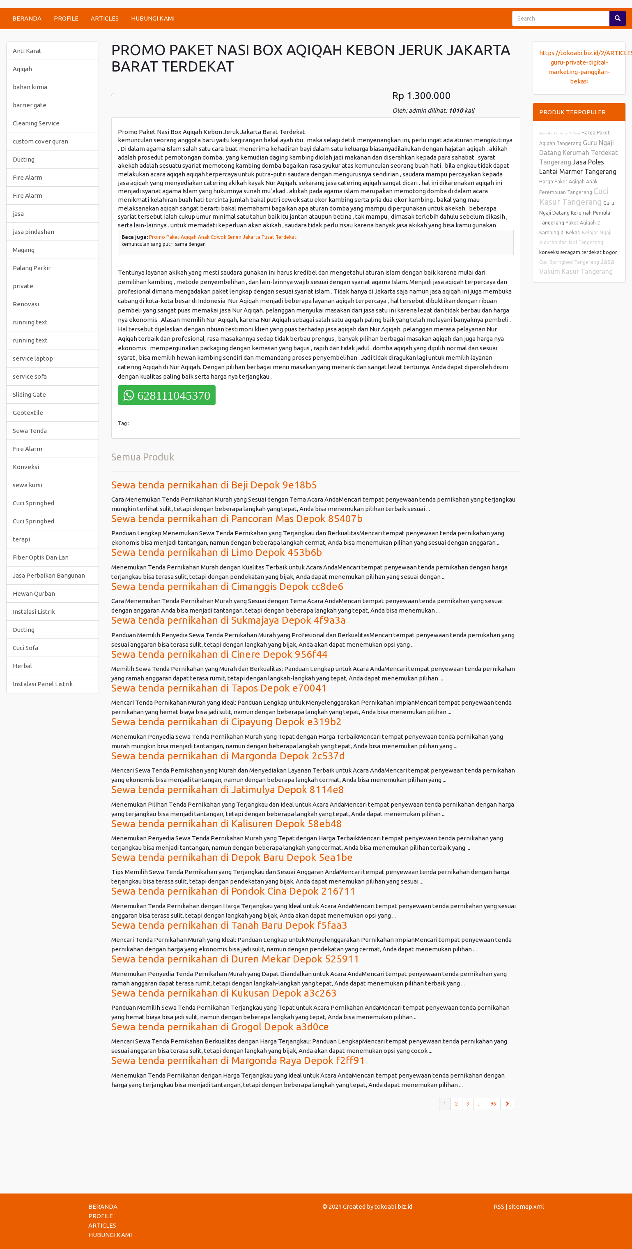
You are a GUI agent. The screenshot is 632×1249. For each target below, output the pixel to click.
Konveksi (26, 466)
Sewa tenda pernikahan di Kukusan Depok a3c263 (224, 993)
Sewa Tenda (30, 430)
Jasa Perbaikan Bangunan (49, 575)
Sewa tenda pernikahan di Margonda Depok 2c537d (228, 755)
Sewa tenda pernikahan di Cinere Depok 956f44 (219, 654)
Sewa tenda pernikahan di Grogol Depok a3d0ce (220, 1026)
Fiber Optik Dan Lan (41, 557)
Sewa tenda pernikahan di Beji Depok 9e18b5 (214, 484)
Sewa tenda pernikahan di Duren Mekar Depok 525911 (235, 959)
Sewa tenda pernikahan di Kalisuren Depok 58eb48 (226, 823)
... (480, 1103)
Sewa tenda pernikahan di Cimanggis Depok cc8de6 (227, 586)
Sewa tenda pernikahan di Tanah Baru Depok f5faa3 (229, 925)
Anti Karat (27, 50)
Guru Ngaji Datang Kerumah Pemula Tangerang (576, 212)
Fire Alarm (27, 177)
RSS (499, 1206)
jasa (18, 213)
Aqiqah (22, 68)
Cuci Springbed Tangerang (569, 262)
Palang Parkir (32, 267)
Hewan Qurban (34, 593)
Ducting (23, 159)
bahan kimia (30, 86)
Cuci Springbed (33, 503)
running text (30, 322)
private (23, 285)
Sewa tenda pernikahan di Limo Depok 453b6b (216, 552)
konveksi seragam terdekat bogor (578, 252)
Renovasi (26, 304)
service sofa (30, 376)
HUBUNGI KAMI (153, 18)
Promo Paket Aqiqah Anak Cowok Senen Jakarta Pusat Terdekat (222, 237)
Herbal (22, 665)
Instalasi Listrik (34, 611)
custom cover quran (40, 141)
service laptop (33, 358)
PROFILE (66, 18)
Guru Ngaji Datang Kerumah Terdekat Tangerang (578, 152)
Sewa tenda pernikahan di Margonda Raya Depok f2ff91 (238, 1060)
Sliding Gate (29, 394)
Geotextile (28, 412)
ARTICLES (105, 18)
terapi (21, 539)
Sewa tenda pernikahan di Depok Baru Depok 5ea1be (232, 857)
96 (493, 1103)
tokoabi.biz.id (393, 1206)
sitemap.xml (526, 1206)
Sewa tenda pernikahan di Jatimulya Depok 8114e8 (227, 789)
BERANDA (26, 18)
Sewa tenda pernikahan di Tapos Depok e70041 (219, 688)
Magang (23, 249)
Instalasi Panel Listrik (43, 683)
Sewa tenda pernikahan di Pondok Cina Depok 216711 (233, 891)
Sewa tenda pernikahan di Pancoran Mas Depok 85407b (237, 518)
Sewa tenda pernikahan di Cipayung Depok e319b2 (226, 721)
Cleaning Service (36, 123)
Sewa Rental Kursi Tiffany (559, 133)
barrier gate (29, 105)
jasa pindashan (33, 231)
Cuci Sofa (25, 647)
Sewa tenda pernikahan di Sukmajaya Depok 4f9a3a (228, 620)
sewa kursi (27, 484)
